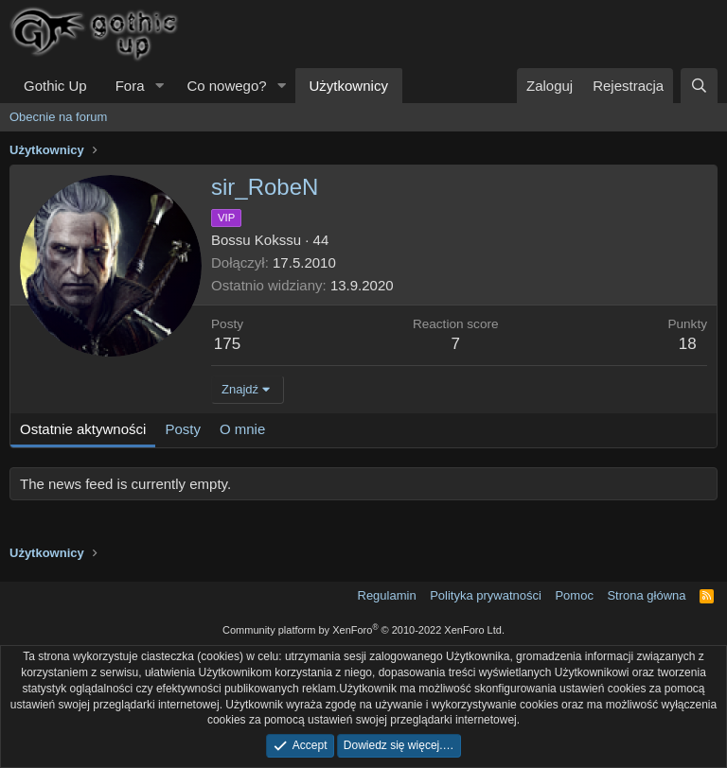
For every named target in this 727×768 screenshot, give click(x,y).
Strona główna (646, 595)
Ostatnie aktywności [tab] (83, 429)
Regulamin (387, 595)
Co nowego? (226, 86)
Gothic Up (55, 86)
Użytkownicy (349, 86)
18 (688, 344)
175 (227, 344)
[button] (159, 85)
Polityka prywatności (485, 595)
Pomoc (574, 595)
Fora (130, 86)
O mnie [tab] (242, 429)
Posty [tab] (183, 429)
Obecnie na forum (58, 117)
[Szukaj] (699, 85)
